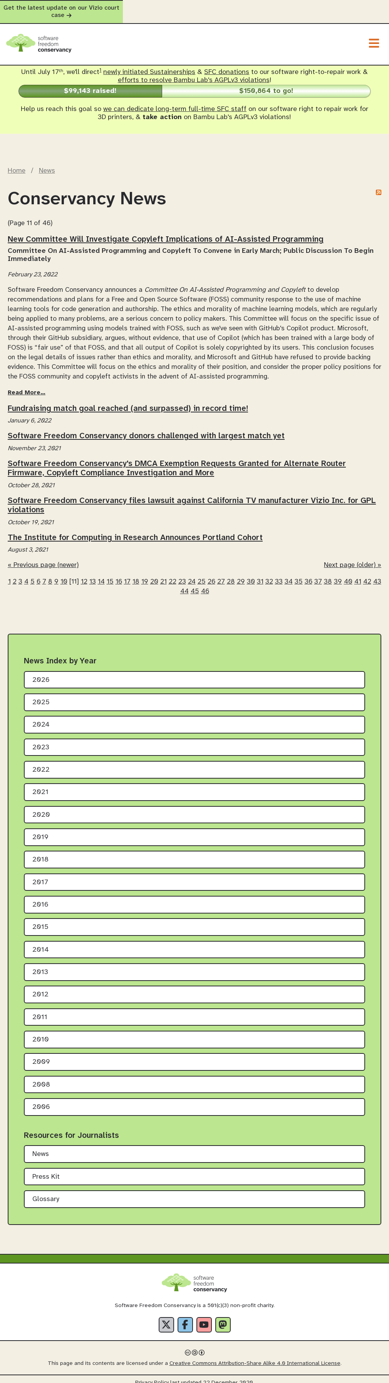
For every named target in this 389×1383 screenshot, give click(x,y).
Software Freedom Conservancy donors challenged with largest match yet (146, 429)
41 (357, 574)
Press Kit (46, 1169)
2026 (41, 672)
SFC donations (226, 65)
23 (182, 574)
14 (101, 574)
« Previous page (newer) (43, 558)
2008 (41, 1077)
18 (135, 574)
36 (308, 574)
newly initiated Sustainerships (149, 65)
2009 (41, 1055)
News (47, 163)
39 (338, 574)
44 (184, 583)
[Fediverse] (223, 1317)
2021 (40, 785)
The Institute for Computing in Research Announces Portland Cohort (135, 530)
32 (269, 574)
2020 (41, 807)
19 (144, 574)
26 (211, 574)
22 (172, 574)
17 (127, 574)
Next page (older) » (352, 558)
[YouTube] (204, 1317)
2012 (40, 987)
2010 (40, 1032)
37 (318, 574)
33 (279, 574)
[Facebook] (185, 1317)
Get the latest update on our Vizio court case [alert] (194, 8)
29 (241, 574)
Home (16, 163)
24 (192, 574)
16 (119, 574)
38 (328, 574)
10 (63, 574)
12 (84, 574)
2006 (41, 1100)
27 (221, 574)
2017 (40, 875)
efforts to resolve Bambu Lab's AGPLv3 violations (194, 73)
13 (92, 574)
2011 (39, 1010)
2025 (41, 695)
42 (367, 574)
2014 (40, 942)
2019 (40, 830)
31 (260, 574)
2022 (41, 763)
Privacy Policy (152, 1375)
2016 (40, 898)
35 (299, 574)
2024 (41, 718)
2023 (40, 740)
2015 (40, 920)
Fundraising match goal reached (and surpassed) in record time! (128, 401)
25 (202, 574)
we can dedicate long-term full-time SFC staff (174, 102)
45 (195, 583)
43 (377, 574)
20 (154, 574)
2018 (40, 852)
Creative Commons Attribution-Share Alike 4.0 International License (254, 1356)
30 (251, 574)
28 (231, 574)
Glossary (45, 1192)
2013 (40, 965)
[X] (166, 1317)
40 (348, 574)
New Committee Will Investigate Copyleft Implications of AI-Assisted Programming (166, 232)
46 (205, 583)
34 (289, 574)
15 (110, 574)
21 (163, 574)
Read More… (26, 385)
